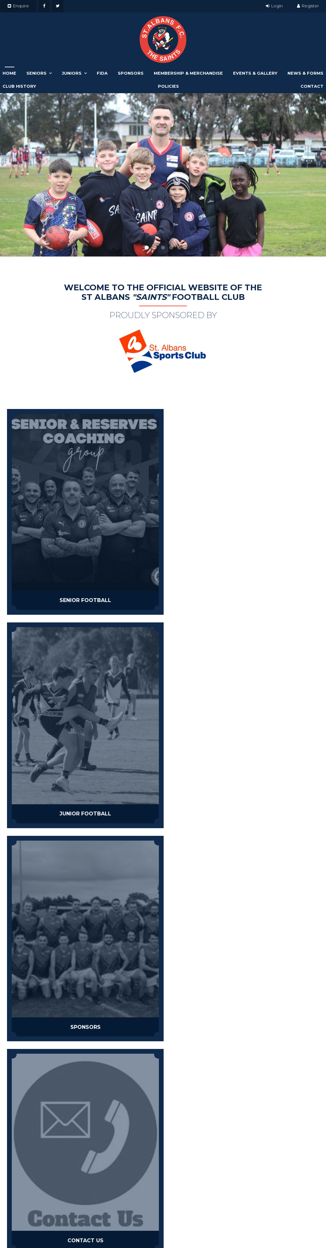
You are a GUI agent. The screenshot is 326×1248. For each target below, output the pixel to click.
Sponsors (131, 73)
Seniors (36, 73)
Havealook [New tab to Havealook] (226, 1231)
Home (9, 73)
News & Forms (305, 73)
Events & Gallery (255, 73)
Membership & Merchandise (188, 73)
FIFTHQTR (103, 780)
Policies (168, 86)
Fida (102, 73)
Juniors (72, 73)
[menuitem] (9, 1223)
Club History (19, 86)
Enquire (21, 5)
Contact (312, 86)
